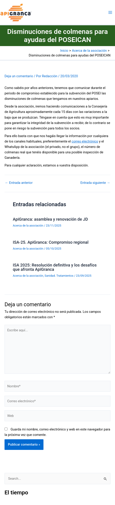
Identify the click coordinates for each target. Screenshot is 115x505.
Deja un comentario (19, 76)
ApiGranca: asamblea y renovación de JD (50, 219)
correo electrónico (85, 141)
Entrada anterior (19, 183)
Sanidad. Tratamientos (59, 275)
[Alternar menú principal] (110, 12)
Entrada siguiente (95, 183)
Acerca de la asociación (28, 225)
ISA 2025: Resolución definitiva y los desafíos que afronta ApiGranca (54, 267)
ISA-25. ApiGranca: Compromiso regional (50, 242)
